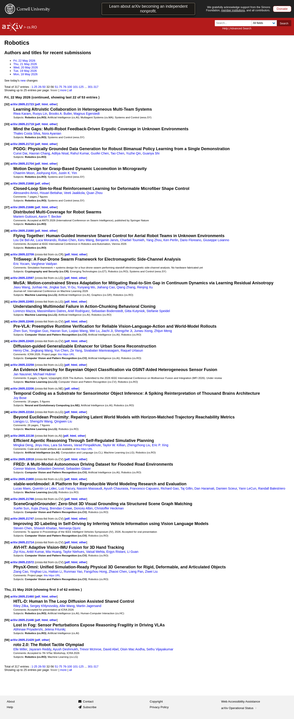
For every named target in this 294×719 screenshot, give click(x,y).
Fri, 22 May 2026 (24, 60)
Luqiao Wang (78, 331)
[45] (6, 388)
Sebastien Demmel (50, 468)
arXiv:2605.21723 (22, 104)
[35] (6, 163)
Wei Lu (95, 331)
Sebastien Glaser (78, 468)
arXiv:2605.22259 (22, 365)
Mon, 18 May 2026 (25, 74)
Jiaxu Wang (21, 287)
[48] (6, 459)
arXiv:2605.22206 (22, 388)
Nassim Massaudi (89, 488)
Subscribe (89, 707)
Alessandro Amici (25, 193)
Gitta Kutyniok (135, 311)
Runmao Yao (73, 571)
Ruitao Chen (67, 240)
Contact (88, 701)
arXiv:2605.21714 (22, 542)
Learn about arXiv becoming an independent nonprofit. (148, 8)
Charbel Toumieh (132, 240)
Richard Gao (170, 488)
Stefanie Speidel (158, 311)
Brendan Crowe (61, 508)
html (45, 104)
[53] (6, 562)
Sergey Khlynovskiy (44, 606)
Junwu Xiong (143, 331)
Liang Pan (136, 571)
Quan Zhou (94, 193)
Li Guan (132, 551)
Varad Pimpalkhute (87, 445)
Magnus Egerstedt (87, 113)
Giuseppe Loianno (216, 240)
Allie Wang (67, 606)
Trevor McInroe (90, 649)
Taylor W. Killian (114, 445)
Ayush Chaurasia (116, 488)
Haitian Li (55, 571)
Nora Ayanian (51, 133)
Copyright (156, 701)
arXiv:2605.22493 (22, 301)
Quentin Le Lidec (44, 488)
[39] (6, 254)
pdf (37, 104)
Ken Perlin (170, 240)
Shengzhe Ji (123, 331)
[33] (6, 124)
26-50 (42, 87)
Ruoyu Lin (40, 113)
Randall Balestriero (271, 488)
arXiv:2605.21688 (22, 183)
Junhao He (39, 287)
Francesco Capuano (144, 488)
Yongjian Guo (38, 331)
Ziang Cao (20, 571)
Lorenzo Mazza (24, 311)
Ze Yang (76, 350)
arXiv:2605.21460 (22, 596)
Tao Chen (117, 153)
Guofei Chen (100, 153)
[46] (6, 412)
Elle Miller (20, 649)
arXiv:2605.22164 (22, 412)
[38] (6, 230)
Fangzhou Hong (95, 571)
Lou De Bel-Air (23, 240)
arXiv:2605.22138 (22, 435)
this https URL (66, 354)
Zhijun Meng (163, 331)
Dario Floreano (190, 240)
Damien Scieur (226, 488)
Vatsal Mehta (95, 551)
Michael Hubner (44, 374)
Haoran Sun (58, 331)
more (63, 90)
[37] (6, 207)
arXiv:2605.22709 (22, 254)
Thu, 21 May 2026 (25, 64)
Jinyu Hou (42, 445)
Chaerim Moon (23, 173)
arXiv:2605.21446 (22, 620)
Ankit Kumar (35, 551)
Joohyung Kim (46, 173)
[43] (6, 341)
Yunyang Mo (86, 287)
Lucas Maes (22, 488)
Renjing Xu (145, 287)
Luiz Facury (67, 488)
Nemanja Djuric (70, 528)
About (11, 701)
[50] (6, 499)
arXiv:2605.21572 (22, 562)
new (23, 80)
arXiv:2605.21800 (22, 479)
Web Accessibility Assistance (240, 701)
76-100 (67, 87)
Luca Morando (46, 240)
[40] (6, 278)
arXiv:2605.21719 (22, 124)
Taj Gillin (187, 488)
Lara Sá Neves (61, 445)
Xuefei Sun (21, 508)
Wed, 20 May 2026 (25, 67)
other (53, 104)
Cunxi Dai (20, 153)
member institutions (233, 10)
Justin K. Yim (67, 173)
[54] (6, 596)
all (70, 90)
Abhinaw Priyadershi (28, 629)
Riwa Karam (22, 113)
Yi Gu (71, 287)
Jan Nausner (22, 374)
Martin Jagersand (88, 606)
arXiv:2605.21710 (22, 144)
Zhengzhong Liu (138, 445)
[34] (6, 144)
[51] (6, 518)
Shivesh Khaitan (45, 528)
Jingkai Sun (57, 287)
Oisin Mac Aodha (132, 649)
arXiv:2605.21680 (22, 230)
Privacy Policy (159, 707)
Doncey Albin (83, 508)
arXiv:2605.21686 (22, 207)
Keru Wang (86, 240)
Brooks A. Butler (60, 113)
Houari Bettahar (51, 193)
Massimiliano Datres (51, 311)
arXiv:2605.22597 (22, 278)
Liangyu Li (20, 421)
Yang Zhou (154, 240)
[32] (6, 104)
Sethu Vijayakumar (159, 649)
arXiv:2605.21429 (22, 640)
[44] (6, 365)
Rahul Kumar (79, 153)
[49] (6, 479)
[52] (6, 542)
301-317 (93, 87)
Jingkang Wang (41, 350)
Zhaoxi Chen (118, 571)
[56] (6, 640)
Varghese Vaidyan (44, 264)
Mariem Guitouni (25, 216)
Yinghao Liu (38, 571)
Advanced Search (240, 28)
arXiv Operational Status (239, 708)
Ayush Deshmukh (65, 649)
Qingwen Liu (63, 421)
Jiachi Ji (107, 331)
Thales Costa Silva (26, 133)
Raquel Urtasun (132, 350)
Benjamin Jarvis (107, 240)
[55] (6, 620)
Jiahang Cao (106, 287)
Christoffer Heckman (109, 508)
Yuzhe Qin (133, 153)
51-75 (58, 87)
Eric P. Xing (160, 445)
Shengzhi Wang (41, 421)
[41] (6, 301)
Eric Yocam (21, 264)
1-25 (34, 87)
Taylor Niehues (73, 551)
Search (284, 23)
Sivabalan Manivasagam (101, 350)
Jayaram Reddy (40, 649)
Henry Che (21, 350)
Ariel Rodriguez (79, 311)
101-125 (78, 87)
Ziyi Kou (19, 551)
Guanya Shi (151, 153)
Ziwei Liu (151, 571)
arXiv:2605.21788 (22, 499)
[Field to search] (264, 23)
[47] (6, 435)
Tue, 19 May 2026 (25, 70)
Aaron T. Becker (50, 216)
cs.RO (32, 27)
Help (225, 28)
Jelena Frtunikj (54, 629)
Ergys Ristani (115, 551)
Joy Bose (20, 398)
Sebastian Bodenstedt (107, 311)
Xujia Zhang (39, 508)
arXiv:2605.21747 (22, 518)
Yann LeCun (247, 488)
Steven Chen (22, 528)
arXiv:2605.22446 (22, 321)
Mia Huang (53, 551)
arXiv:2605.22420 (22, 341)
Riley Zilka (20, 606)
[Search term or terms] (234, 23)
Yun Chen (61, 350)
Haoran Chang (39, 153)
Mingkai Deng (23, 445)
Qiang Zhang (126, 287)
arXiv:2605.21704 (22, 163)
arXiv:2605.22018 (22, 459)
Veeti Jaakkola (74, 193)
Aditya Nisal (60, 153)
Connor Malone (24, 468)
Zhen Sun (20, 331)
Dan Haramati (204, 488)
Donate (282, 9)
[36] (6, 183)
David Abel (110, 649)
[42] (6, 321)
